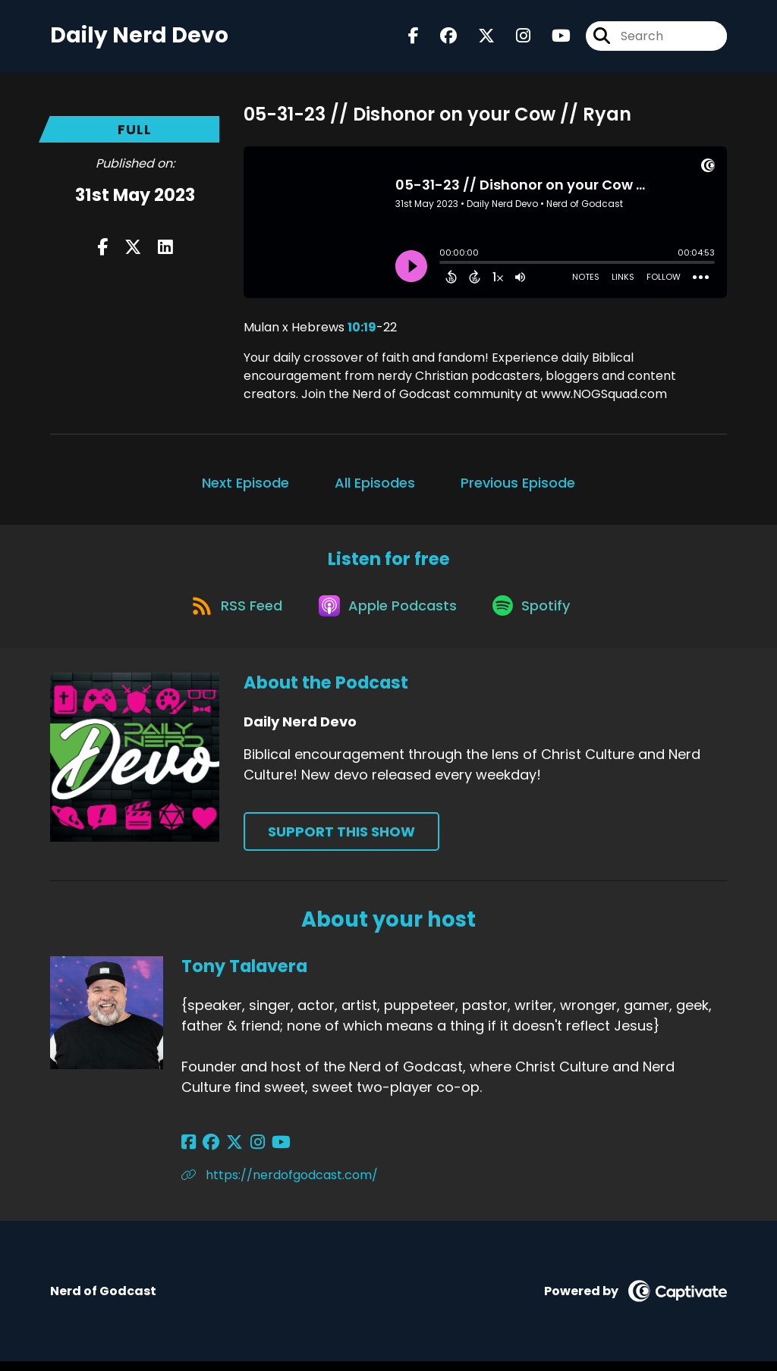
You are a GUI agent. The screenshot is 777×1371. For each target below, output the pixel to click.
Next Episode (245, 486)
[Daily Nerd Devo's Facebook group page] (439, 37)
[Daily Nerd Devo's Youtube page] (552, 37)
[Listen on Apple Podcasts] (387, 614)
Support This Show (341, 841)
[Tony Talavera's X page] (227, 1152)
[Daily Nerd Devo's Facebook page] (413, 37)
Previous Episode (518, 486)
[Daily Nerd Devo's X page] (477, 37)
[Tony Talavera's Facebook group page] (207, 1152)
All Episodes (375, 486)
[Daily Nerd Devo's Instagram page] (514, 37)
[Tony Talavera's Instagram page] (245, 1152)
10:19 (362, 331)
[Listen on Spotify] (536, 614)
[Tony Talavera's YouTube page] (265, 1152)
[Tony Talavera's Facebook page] (188, 1152)
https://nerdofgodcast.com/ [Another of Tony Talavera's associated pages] (279, 1185)
